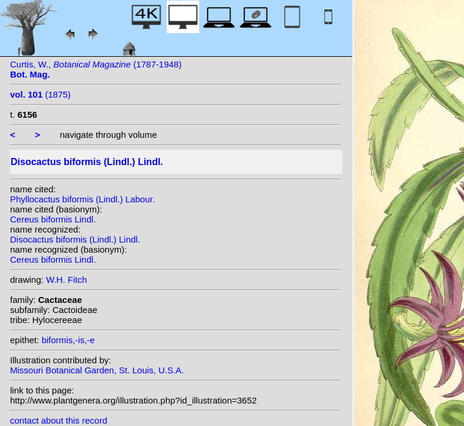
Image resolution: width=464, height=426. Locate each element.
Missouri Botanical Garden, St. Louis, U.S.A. (97, 370)
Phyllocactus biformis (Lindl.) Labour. (82, 199)
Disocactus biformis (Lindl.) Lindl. (75, 239)
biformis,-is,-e (68, 340)
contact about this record (58, 420)
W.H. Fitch (66, 280)
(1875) (40, 94)
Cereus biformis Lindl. (53, 219)
